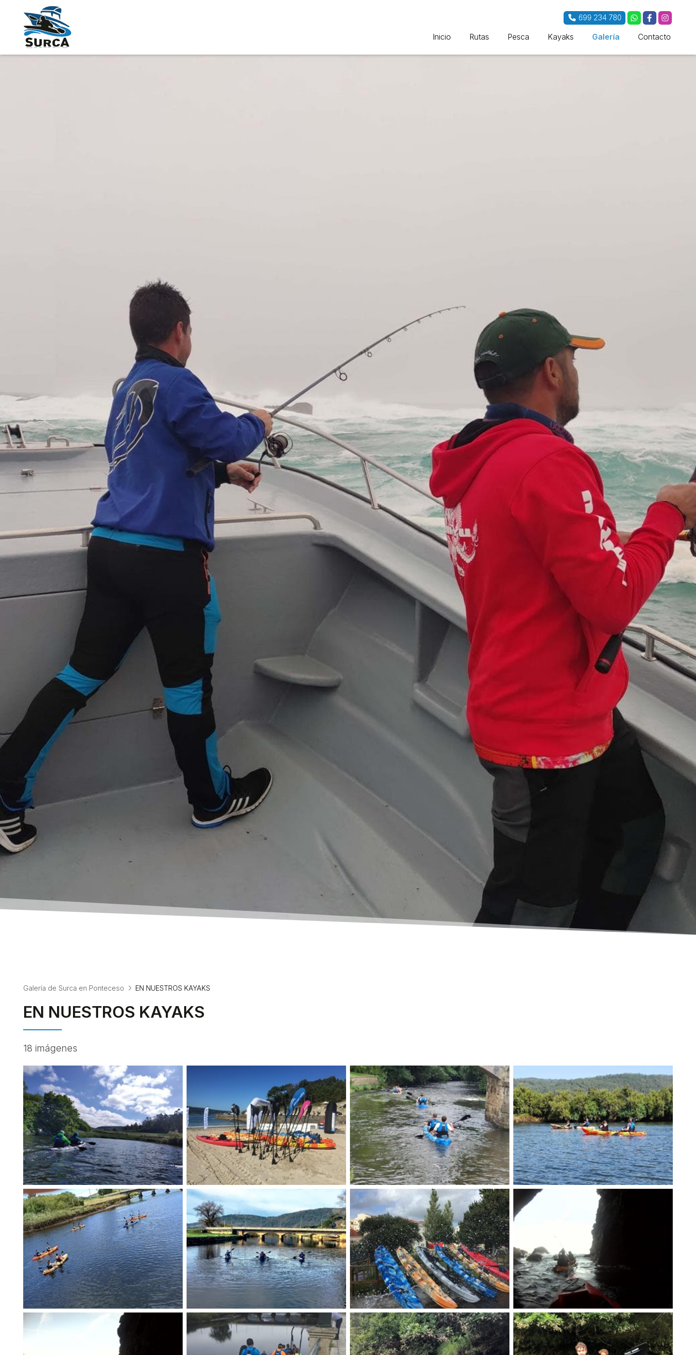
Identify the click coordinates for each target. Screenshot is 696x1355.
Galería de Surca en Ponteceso (73, 988)
